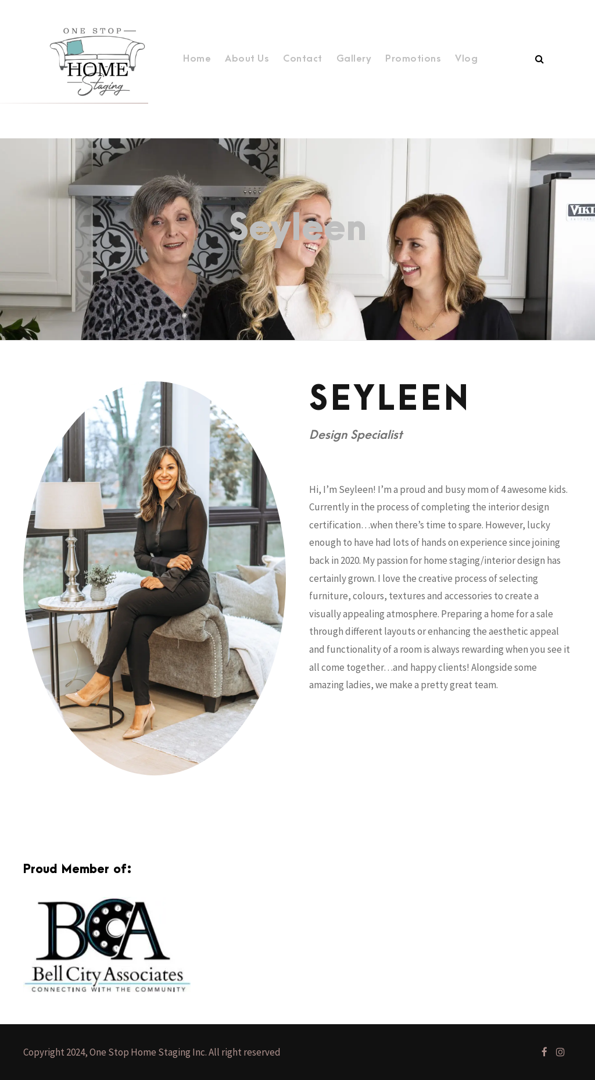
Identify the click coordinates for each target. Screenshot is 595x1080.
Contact (302, 58)
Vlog (466, 58)
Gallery (354, 58)
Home (197, 58)
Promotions (413, 58)
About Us (247, 58)
